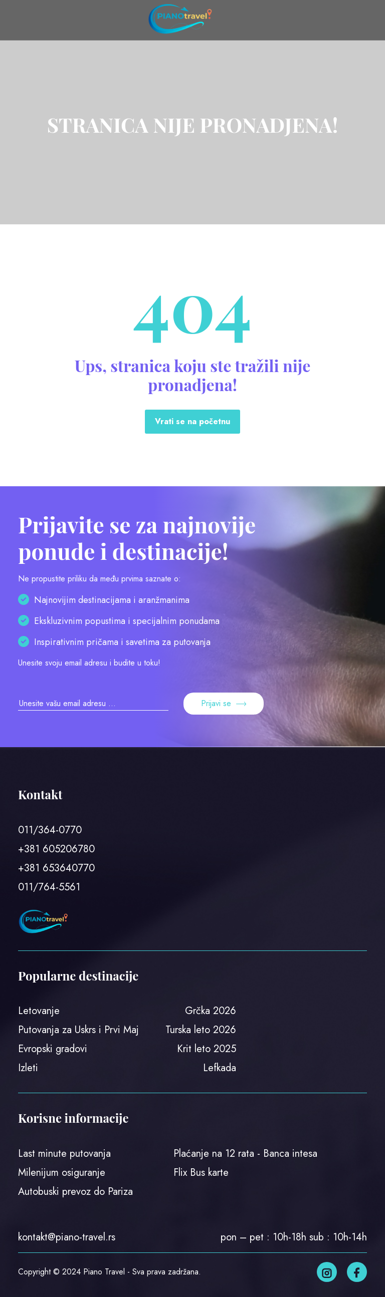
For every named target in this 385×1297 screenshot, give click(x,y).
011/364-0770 (50, 830)
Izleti (28, 1068)
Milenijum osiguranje (61, 1172)
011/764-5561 (49, 887)
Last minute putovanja (64, 1153)
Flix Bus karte (201, 1172)
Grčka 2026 (210, 1011)
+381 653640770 (56, 868)
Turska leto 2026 (200, 1030)
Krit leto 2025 (206, 1049)
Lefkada (219, 1068)
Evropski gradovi (52, 1049)
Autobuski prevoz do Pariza (75, 1191)
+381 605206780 (56, 849)
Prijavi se (223, 703)
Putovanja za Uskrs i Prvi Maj (78, 1030)
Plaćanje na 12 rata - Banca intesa (245, 1153)
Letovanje (39, 1011)
